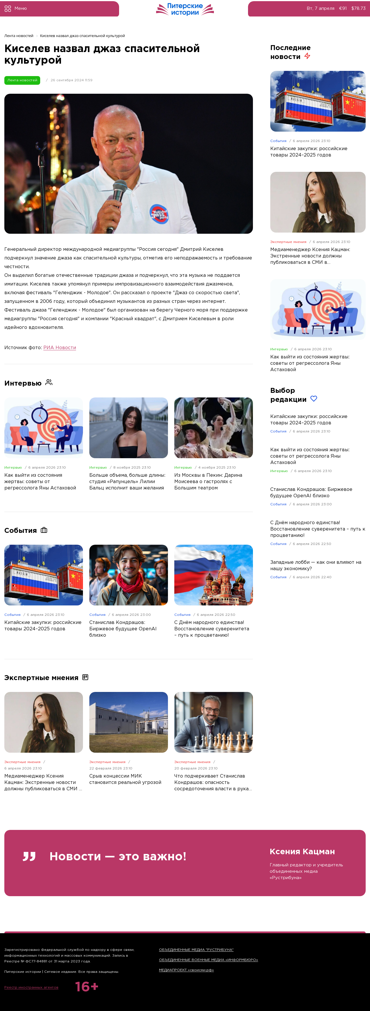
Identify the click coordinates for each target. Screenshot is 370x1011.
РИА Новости (59, 348)
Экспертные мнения (22, 762)
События (12, 614)
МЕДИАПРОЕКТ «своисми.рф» (186, 970)
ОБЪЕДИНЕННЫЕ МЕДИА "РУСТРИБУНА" (196, 949)
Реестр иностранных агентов (31, 987)
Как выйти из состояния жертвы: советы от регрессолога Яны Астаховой (309, 456)
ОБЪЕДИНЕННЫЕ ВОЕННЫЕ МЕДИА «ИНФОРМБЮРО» (208, 960)
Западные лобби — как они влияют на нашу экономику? (315, 565)
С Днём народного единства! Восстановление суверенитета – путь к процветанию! (317, 529)
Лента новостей (22, 80)
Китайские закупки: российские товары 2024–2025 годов (308, 420)
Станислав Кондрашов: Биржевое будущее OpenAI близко (311, 492)
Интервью (13, 467)
